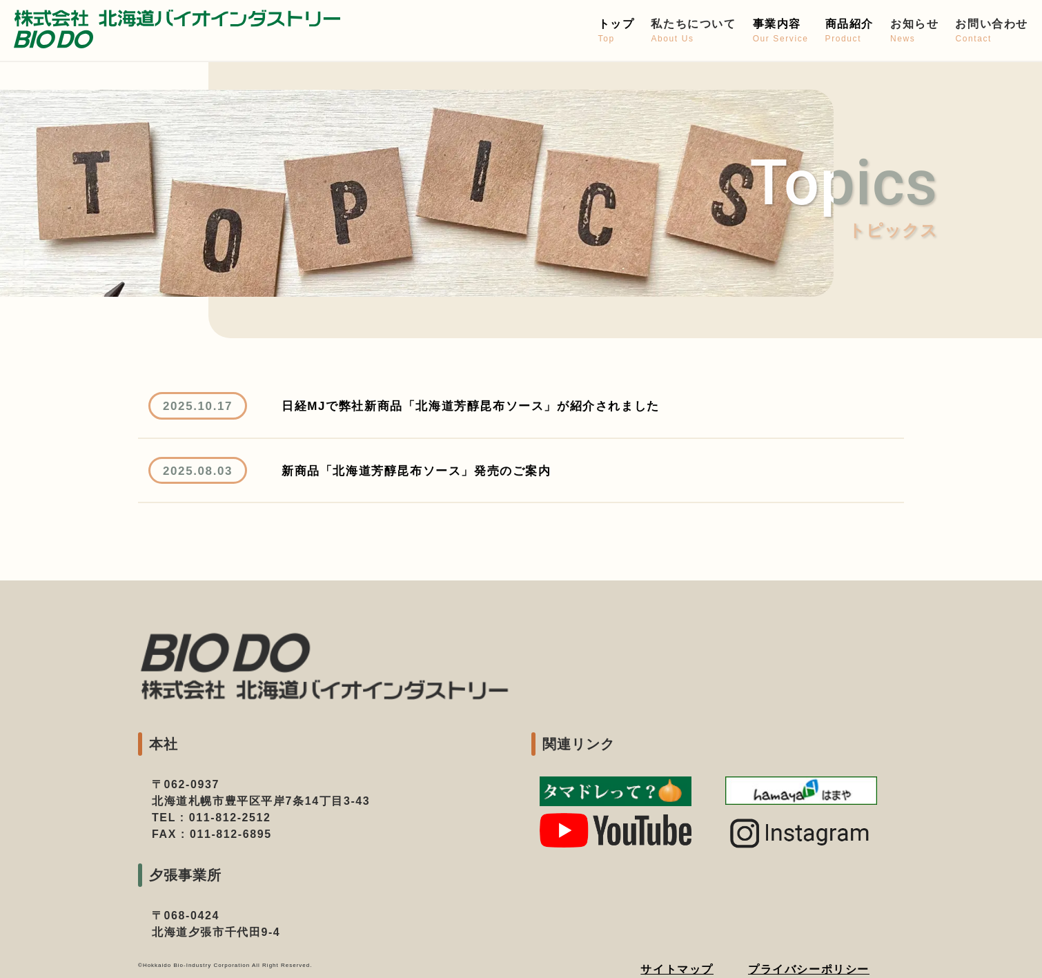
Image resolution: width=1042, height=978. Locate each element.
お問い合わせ (991, 31)
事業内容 (781, 31)
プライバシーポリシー (808, 969)
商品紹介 (849, 31)
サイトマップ (677, 969)
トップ (616, 31)
